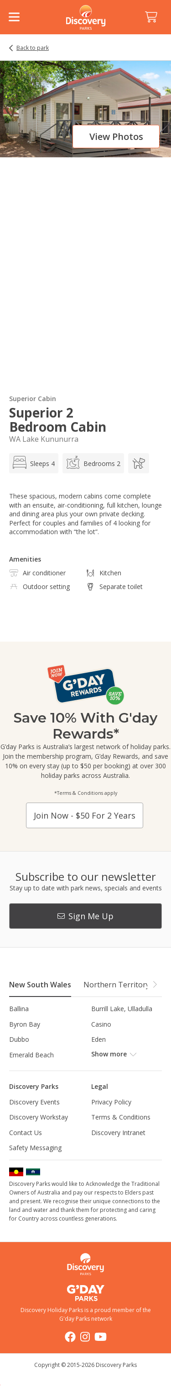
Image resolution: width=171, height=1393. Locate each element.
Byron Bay (24, 1024)
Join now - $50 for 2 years (84, 815)
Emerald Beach (31, 1054)
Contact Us (25, 1132)
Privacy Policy (111, 1102)
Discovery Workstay (38, 1117)
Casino (101, 1024)
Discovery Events (34, 1102)
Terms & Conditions (120, 1117)
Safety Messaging (35, 1147)
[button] (154, 984)
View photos (116, 136)
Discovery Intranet (118, 1132)
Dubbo (19, 1039)
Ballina (19, 1008)
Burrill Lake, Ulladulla (121, 1008)
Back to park (32, 48)
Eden (98, 1039)
